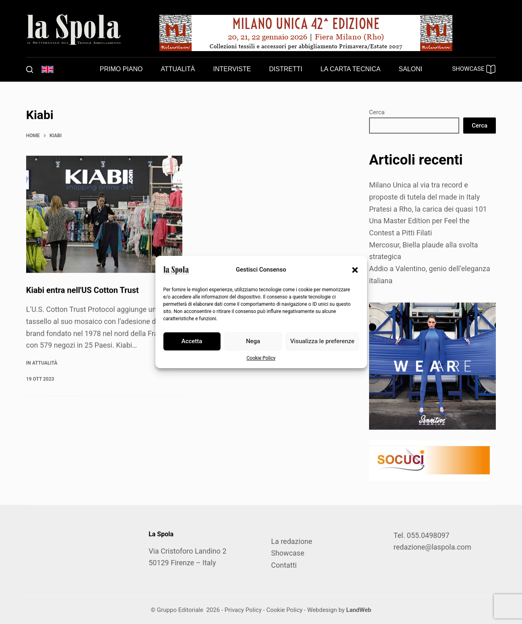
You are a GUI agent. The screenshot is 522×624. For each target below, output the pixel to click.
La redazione (291, 541)
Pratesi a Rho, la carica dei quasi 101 (428, 209)
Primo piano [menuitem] (121, 69)
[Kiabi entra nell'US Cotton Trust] (104, 214)
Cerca (377, 112)
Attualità (44, 363)
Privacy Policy (243, 610)
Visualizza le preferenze (322, 341)
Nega (253, 341)
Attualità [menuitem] (178, 69)
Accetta (192, 341)
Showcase (287, 553)
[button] (355, 270)
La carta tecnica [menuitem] (350, 69)
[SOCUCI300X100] (429, 459)
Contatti (284, 565)
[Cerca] (29, 69)
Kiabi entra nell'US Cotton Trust (82, 290)
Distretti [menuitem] (285, 69)
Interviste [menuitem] (232, 69)
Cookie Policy (261, 358)
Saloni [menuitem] (411, 69)
